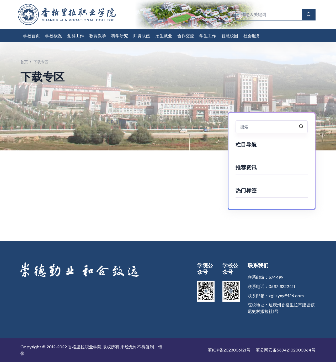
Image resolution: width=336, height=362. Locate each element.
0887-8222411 (282, 286)
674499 (276, 277)
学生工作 (207, 35)
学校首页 (31, 35)
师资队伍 (141, 35)
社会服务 (251, 35)
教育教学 (97, 35)
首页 (24, 62)
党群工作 (75, 35)
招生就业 (163, 35)
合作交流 (185, 35)
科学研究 (119, 35)
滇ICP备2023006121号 (229, 350)
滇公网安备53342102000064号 (286, 350)
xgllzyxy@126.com (286, 295)
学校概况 (53, 35)
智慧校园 (229, 35)
